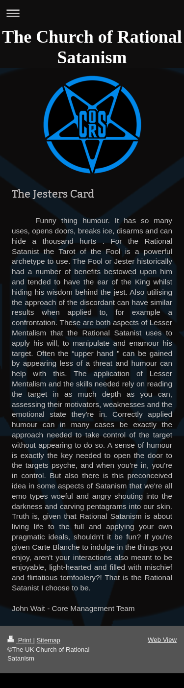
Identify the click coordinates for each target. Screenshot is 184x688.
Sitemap (48, 640)
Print (20, 640)
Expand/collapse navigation (92, 13)
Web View (162, 639)
